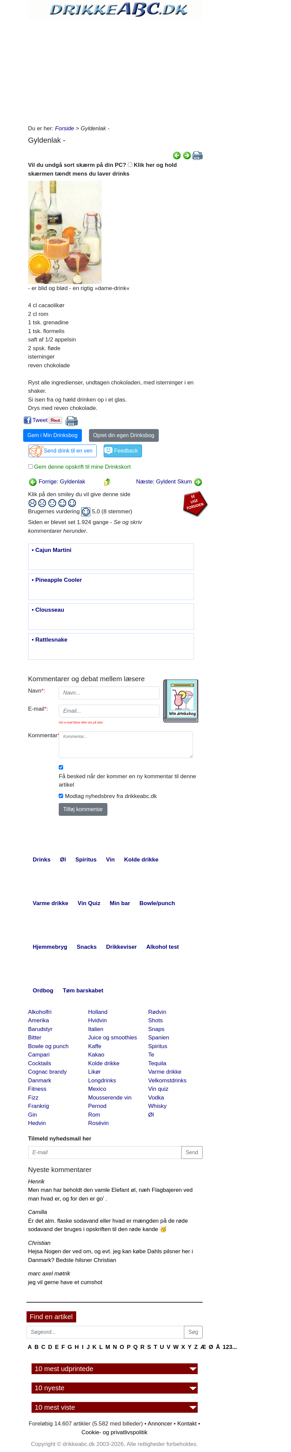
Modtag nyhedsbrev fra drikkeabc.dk (111, 796)
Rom (94, 1115)
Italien (95, 1029)
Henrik (36, 1181)
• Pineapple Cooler (57, 580)
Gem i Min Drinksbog (53, 435)
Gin (32, 1115)
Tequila (157, 1063)
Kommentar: (41, 735)
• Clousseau (48, 610)
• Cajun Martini (51, 550)
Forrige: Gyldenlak (57, 481)
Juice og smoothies (112, 1037)
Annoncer (160, 1423)
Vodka (156, 1097)
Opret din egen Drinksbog (123, 435)
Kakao (96, 1054)
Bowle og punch (48, 1046)
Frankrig (38, 1106)
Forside (64, 128)
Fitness (37, 1089)
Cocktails (39, 1063)
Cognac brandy (47, 1072)
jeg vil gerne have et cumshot (65, 1282)
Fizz (33, 1097)
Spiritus (157, 1046)
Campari (39, 1054)
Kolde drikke (104, 1063)
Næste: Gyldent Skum (169, 481)
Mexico (97, 1089)
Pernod (97, 1106)
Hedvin (37, 1123)
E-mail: (38, 709)
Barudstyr (40, 1029)
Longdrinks (102, 1080)
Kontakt (187, 1423)
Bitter (35, 1037)
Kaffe (94, 1046)
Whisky (157, 1106)
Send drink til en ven (68, 451)
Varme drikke (165, 1072)
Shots (155, 1020)
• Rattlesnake (49, 640)
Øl (151, 1115)
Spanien (158, 1037)
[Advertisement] (115, 71)
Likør (94, 1072)
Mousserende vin (110, 1097)
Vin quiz (158, 1089)
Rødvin (157, 1012)
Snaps (156, 1029)
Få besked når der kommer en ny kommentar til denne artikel (127, 780)
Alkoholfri (40, 1012)
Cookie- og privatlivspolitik (115, 1432)
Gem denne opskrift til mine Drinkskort (82, 467)
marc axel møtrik (49, 1273)
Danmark (39, 1080)
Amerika (38, 1020)
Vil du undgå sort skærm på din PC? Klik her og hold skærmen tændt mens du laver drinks (102, 169)
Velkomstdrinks (167, 1080)
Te (151, 1054)
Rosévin (98, 1123)
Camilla (37, 1212)
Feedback (126, 451)
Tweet (40, 420)
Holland (98, 1012)
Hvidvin (97, 1020)
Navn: (36, 691)
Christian (39, 1243)
